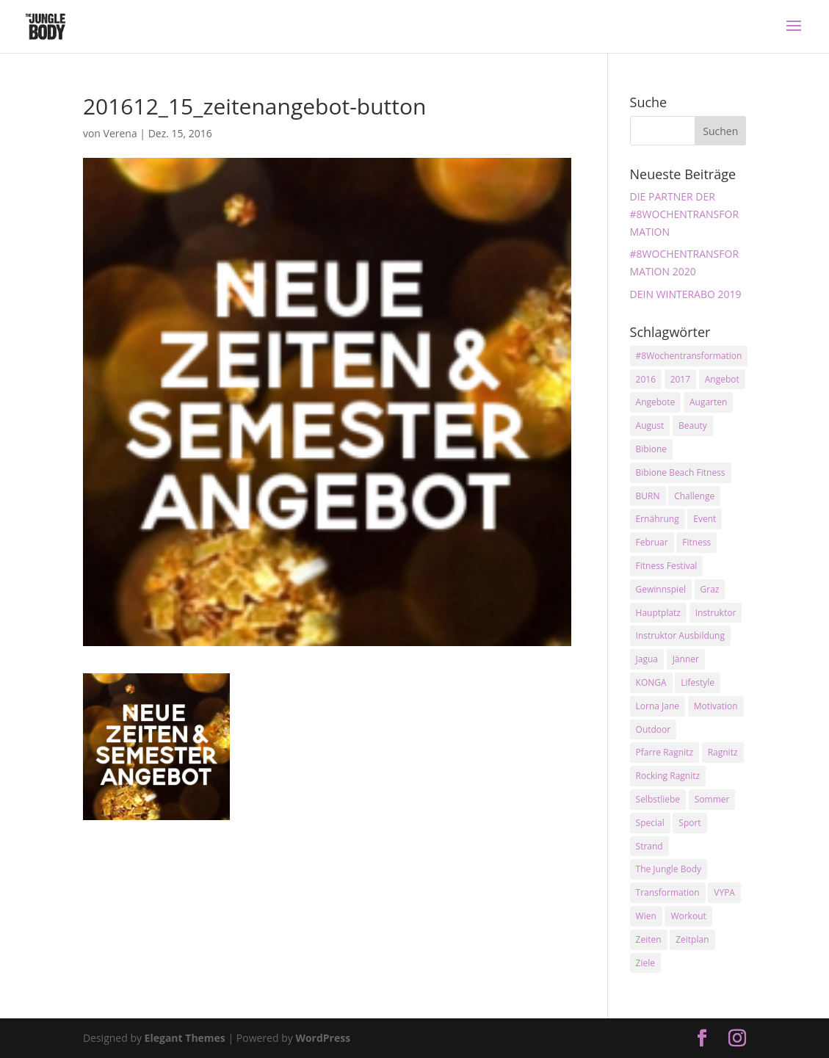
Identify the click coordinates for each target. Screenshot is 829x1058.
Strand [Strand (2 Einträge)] (649, 846)
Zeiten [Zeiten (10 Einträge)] (649, 939)
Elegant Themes (185, 1038)
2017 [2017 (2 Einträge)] (680, 379)
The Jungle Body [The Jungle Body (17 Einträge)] (669, 869)
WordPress (322, 1038)
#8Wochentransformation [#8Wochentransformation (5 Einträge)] (689, 355)
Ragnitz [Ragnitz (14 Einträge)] (723, 752)
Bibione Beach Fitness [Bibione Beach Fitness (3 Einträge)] (680, 472)
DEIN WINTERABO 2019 (686, 294)
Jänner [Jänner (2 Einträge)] (686, 659)
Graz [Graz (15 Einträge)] (710, 589)
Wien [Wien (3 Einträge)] (646, 916)
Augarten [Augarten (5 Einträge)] (708, 402)
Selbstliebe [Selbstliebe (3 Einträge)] (658, 799)
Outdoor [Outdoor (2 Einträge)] (653, 729)
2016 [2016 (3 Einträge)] (646, 379)
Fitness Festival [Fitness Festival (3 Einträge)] (667, 565)
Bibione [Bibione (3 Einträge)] (651, 449)
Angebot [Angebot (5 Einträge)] (722, 379)
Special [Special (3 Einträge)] (650, 822)
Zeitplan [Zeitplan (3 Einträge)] (692, 939)
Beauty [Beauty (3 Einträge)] (692, 425)
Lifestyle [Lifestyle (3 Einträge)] (697, 682)
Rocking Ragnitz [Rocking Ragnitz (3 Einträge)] (668, 775)
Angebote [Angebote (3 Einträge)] (656, 402)
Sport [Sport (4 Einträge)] (689, 822)
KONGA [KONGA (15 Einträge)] (651, 682)
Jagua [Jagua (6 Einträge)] (647, 659)
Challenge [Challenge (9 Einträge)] (694, 496)
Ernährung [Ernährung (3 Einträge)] (657, 518)
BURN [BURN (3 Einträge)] (648, 496)
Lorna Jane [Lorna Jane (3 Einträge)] (658, 706)
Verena (120, 133)
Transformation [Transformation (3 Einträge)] (668, 892)
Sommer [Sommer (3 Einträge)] (712, 799)
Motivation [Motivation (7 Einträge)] (716, 706)
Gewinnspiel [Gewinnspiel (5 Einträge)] (661, 589)
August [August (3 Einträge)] (650, 425)
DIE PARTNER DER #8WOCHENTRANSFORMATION (684, 214)
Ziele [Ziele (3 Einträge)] (645, 963)
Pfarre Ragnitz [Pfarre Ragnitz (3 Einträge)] (664, 752)
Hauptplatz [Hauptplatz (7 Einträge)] (658, 612)
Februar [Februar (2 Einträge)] (652, 542)
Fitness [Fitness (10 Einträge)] (696, 542)
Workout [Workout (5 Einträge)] (688, 916)
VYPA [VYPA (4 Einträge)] (724, 892)
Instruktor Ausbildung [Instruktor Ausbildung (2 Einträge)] (680, 635)
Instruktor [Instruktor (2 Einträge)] (715, 612)
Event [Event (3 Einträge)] (704, 518)
